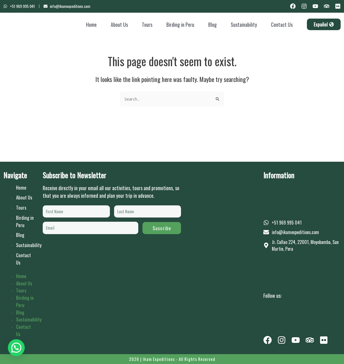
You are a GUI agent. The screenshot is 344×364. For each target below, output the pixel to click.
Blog (212, 24)
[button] (16, 347)
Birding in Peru (180, 24)
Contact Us (282, 24)
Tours (147, 24)
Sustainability (244, 24)
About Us (119, 24)
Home (91, 24)
